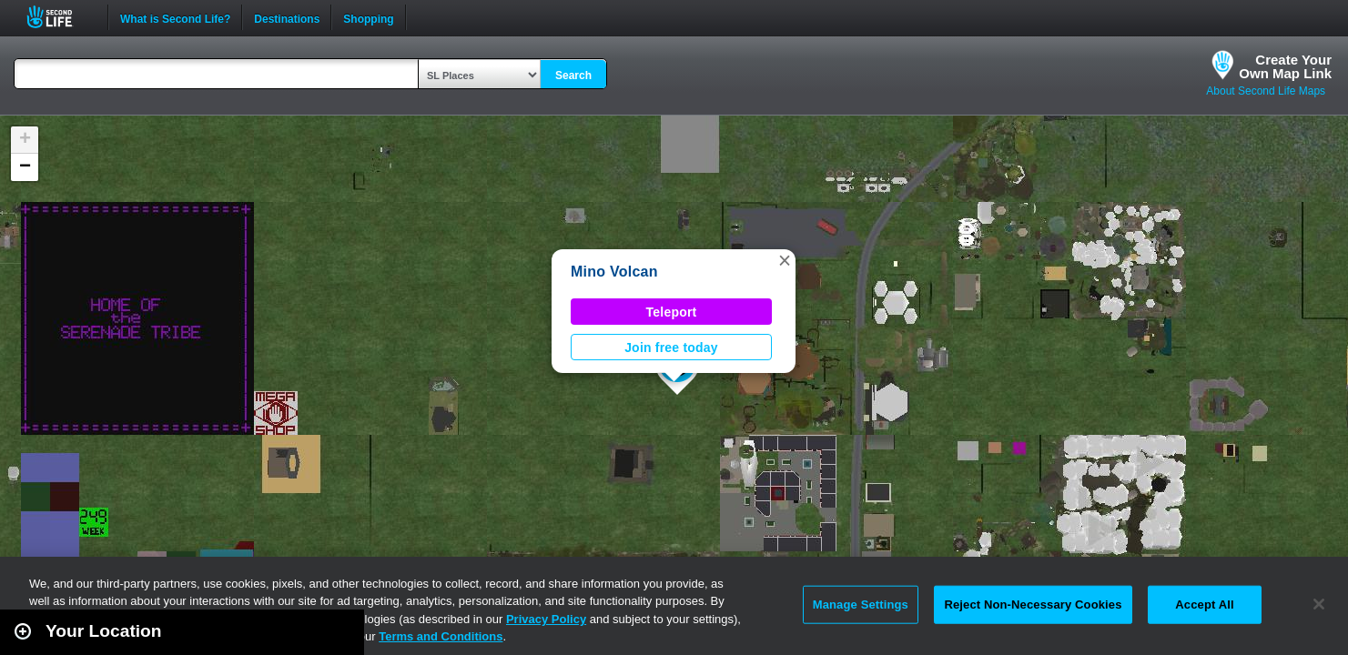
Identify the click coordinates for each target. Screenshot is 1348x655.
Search (573, 75)
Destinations (286, 17)
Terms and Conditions (440, 636)
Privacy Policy (546, 619)
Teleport (671, 312)
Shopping (368, 17)
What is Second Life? (175, 17)
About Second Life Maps (1265, 91)
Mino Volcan (614, 271)
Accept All (1204, 604)
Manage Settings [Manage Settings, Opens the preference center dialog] (860, 604)
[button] (785, 260)
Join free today (671, 347)
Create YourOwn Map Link (1285, 66)
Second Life (59, 17)
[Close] (1319, 604)
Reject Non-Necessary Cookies (1032, 604)
